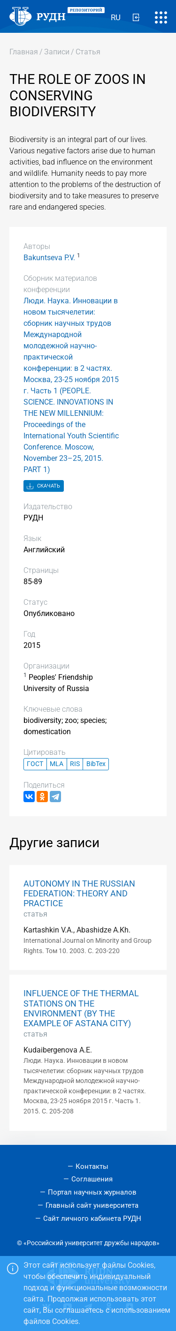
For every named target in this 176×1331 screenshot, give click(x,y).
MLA (56, 764)
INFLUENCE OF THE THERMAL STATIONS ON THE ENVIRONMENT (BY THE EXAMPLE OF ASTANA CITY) (81, 1008)
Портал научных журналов (92, 1192)
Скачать (43, 486)
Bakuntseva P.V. (49, 257)
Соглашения (92, 1179)
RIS (75, 764)
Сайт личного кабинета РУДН (92, 1218)
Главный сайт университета (92, 1205)
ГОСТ (35, 764)
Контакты (92, 1166)
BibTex (96, 764)
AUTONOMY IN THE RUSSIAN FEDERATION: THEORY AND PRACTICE (79, 893)
